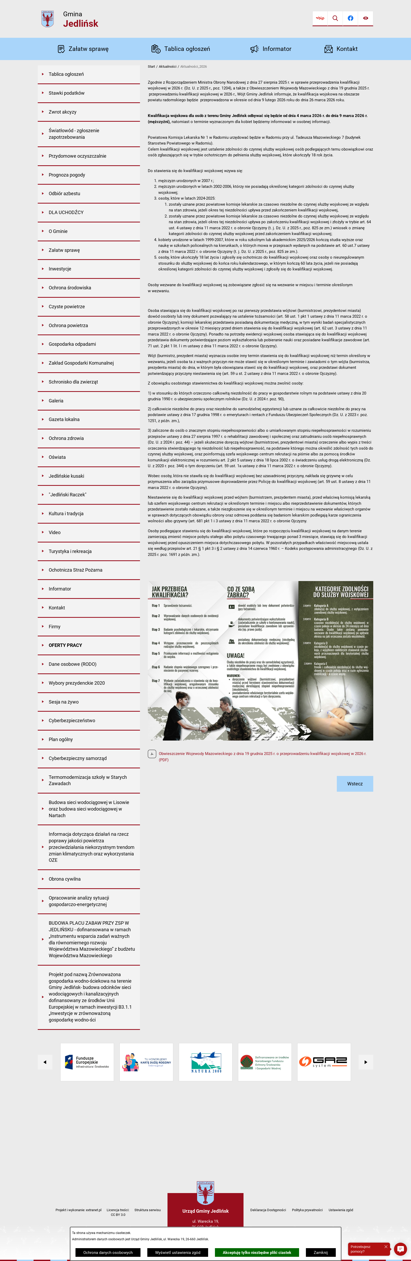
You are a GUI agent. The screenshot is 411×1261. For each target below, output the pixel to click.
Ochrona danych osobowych (108, 1252)
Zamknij (321, 1252)
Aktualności (167, 66)
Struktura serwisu (147, 1210)
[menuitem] (89, 74)
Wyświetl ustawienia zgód (177, 1252)
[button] (400, 1249)
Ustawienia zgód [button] (341, 1210)
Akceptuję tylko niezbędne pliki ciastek (257, 1252)
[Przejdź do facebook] (350, 18)
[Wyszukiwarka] (335, 18)
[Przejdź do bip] (320, 18)
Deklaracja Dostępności (268, 1210)
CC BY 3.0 (118, 1215)
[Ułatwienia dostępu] (365, 18)
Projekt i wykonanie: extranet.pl (78, 1210)
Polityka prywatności (307, 1210)
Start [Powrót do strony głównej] (151, 66)
